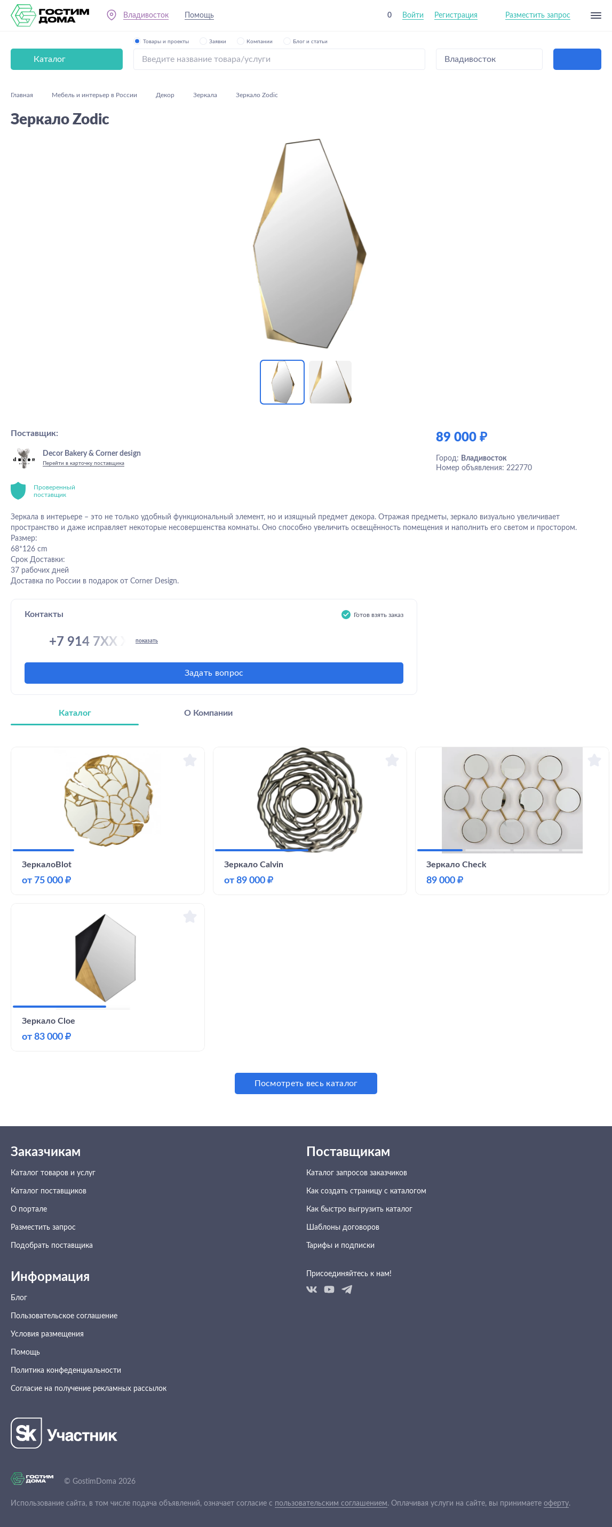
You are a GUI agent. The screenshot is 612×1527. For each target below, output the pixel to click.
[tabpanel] (306, 920)
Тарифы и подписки (340, 1245)
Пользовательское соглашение (64, 1316)
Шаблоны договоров (342, 1227)
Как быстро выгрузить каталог (359, 1209)
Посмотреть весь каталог (306, 1083)
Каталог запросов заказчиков (356, 1173)
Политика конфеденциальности (66, 1370)
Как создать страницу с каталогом (366, 1191)
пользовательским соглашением (331, 1503)
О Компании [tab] (208, 713)
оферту (556, 1503)
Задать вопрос (214, 673)
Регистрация (456, 15)
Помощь (199, 15)
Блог (19, 1298)
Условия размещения (47, 1334)
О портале (29, 1209)
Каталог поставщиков (48, 1191)
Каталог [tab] (75, 713)
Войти (413, 15)
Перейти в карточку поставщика (83, 463)
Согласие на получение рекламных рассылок (88, 1389)
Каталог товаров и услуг (53, 1173)
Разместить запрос (537, 15)
